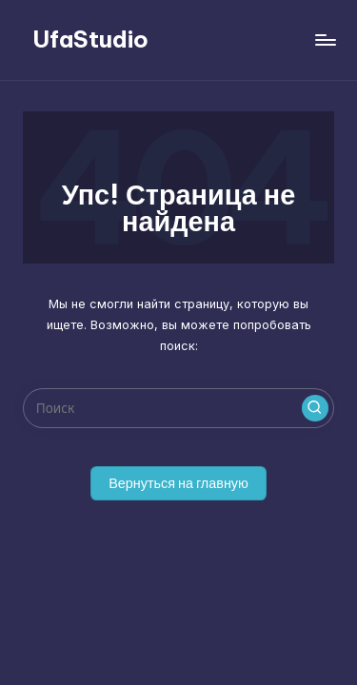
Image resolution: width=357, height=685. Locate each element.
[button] (315, 408)
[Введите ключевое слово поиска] (178, 408)
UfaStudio (90, 39)
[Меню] (324, 39)
